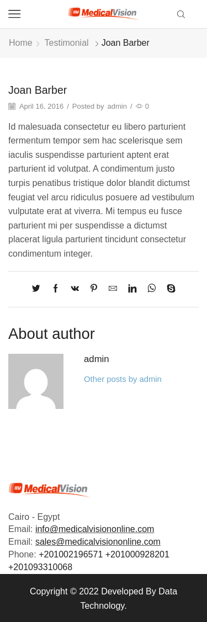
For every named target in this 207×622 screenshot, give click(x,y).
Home (21, 42)
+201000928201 (137, 554)
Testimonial (67, 42)
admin (117, 106)
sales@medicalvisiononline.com (98, 541)
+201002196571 (71, 554)
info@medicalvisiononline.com (94, 529)
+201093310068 (40, 567)
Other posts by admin (123, 379)
